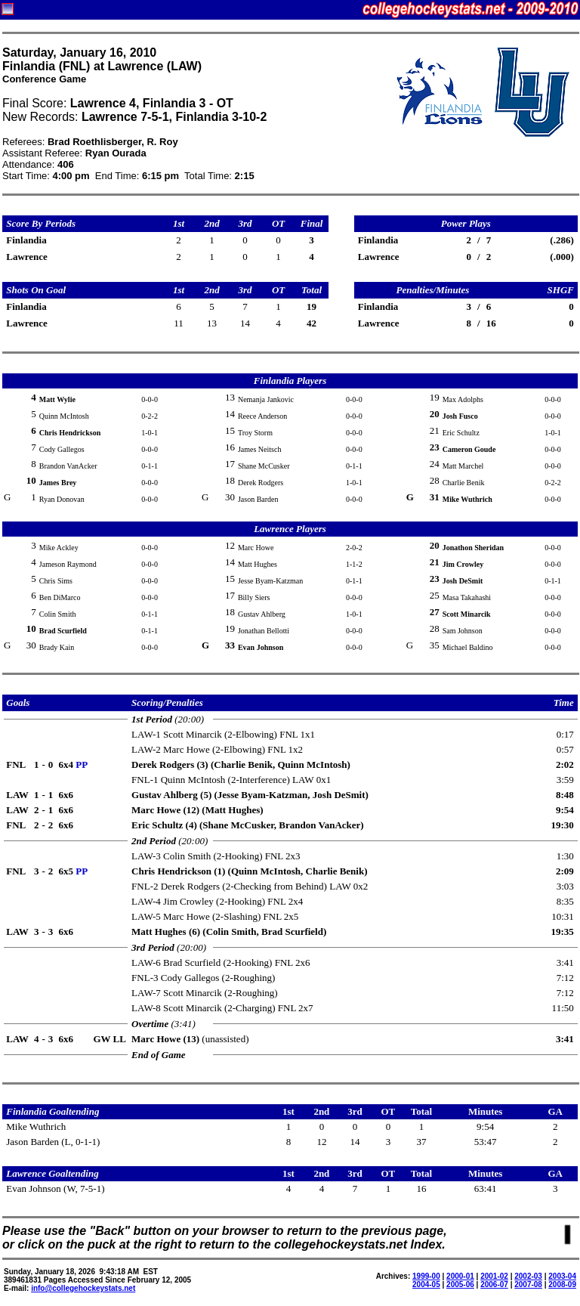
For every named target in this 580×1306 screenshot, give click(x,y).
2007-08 (528, 1284)
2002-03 (528, 1276)
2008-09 (562, 1284)
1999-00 (426, 1276)
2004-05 (426, 1284)
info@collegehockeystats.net (83, 1288)
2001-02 (494, 1276)
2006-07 (494, 1284)
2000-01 (460, 1276)
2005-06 (460, 1284)
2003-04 (562, 1276)
